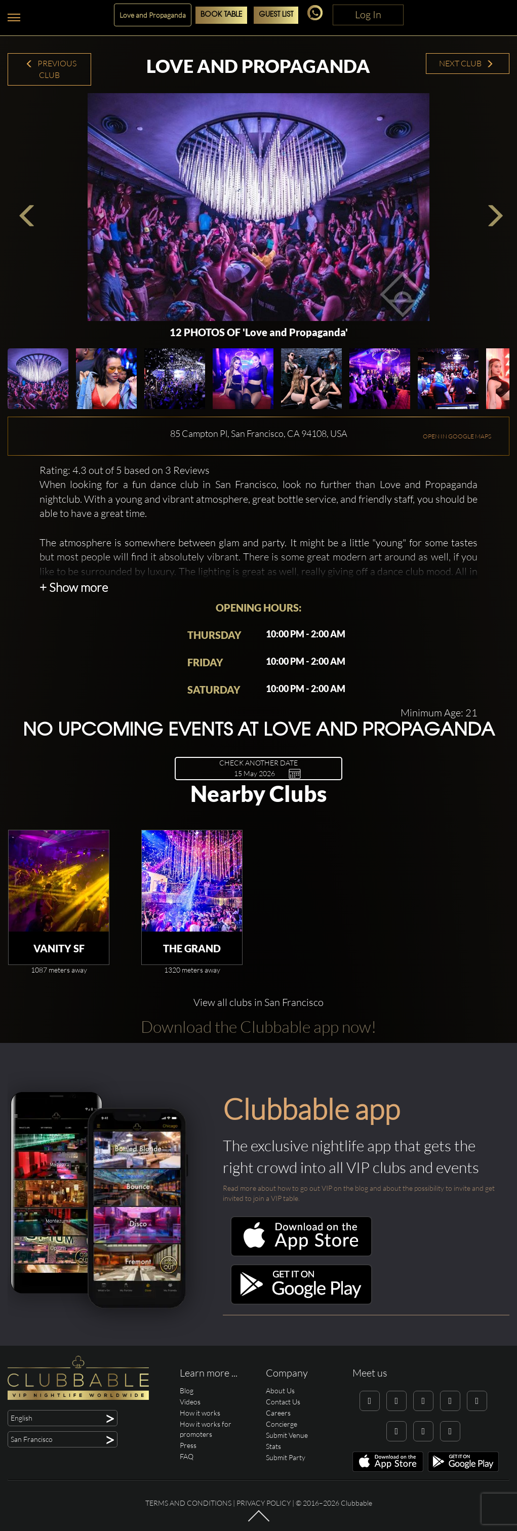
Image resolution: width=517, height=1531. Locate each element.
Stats (273, 1446)
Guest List (276, 15)
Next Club (466, 63)
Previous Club (50, 69)
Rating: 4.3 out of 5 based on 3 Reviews (124, 470)
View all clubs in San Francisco (258, 1002)
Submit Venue (287, 1435)
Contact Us (283, 1401)
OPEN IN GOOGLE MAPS (457, 436)
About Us (280, 1390)
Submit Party (285, 1457)
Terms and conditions (188, 1503)
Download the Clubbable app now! (258, 1026)
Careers (278, 1412)
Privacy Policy (263, 1503)
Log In (368, 14)
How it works (200, 1412)
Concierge (281, 1424)
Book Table (221, 15)
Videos (190, 1401)
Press (188, 1445)
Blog (186, 1390)
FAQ (186, 1456)
